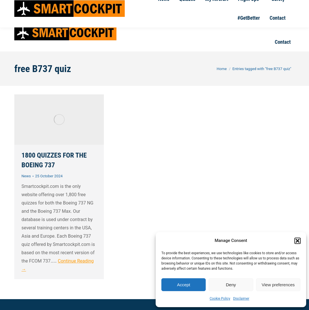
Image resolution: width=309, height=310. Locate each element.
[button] (297, 241)
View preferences (278, 284)
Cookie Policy (220, 299)
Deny (231, 284)
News (26, 176)
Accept (183, 284)
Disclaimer (241, 299)
